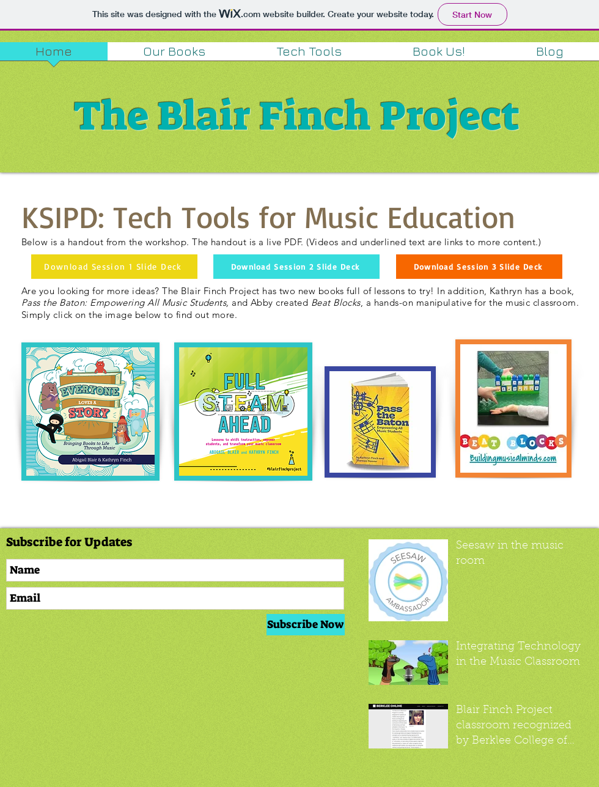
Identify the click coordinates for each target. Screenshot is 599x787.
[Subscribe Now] (305, 624)
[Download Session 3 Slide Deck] (479, 266)
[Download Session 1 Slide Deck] (114, 266)
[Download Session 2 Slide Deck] (296, 266)
